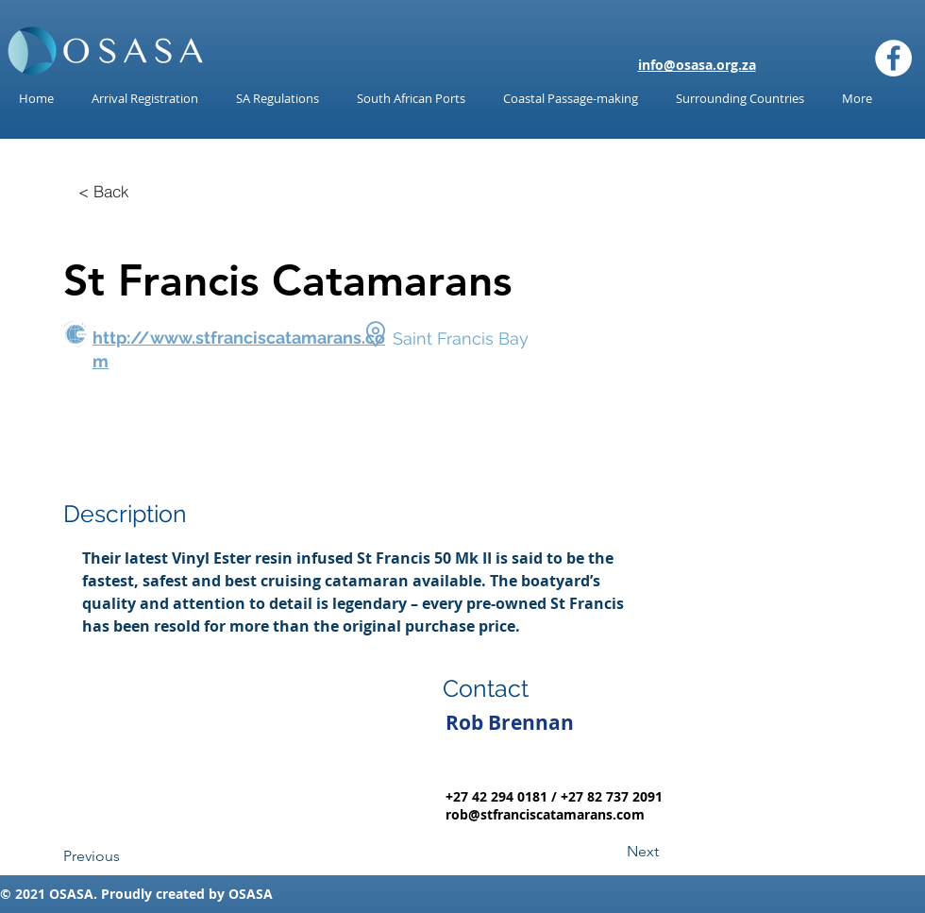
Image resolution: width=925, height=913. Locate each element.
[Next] (611, 852)
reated (183, 894)
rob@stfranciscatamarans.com (545, 814)
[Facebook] (893, 58)
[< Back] (104, 191)
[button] (277, 99)
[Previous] (125, 856)
